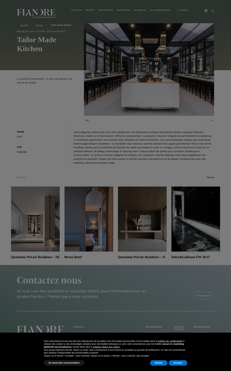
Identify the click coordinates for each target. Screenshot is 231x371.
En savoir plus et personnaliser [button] (64, 363)
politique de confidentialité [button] (170, 341)
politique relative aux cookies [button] (106, 347)
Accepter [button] (178, 363)
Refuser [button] (159, 363)
